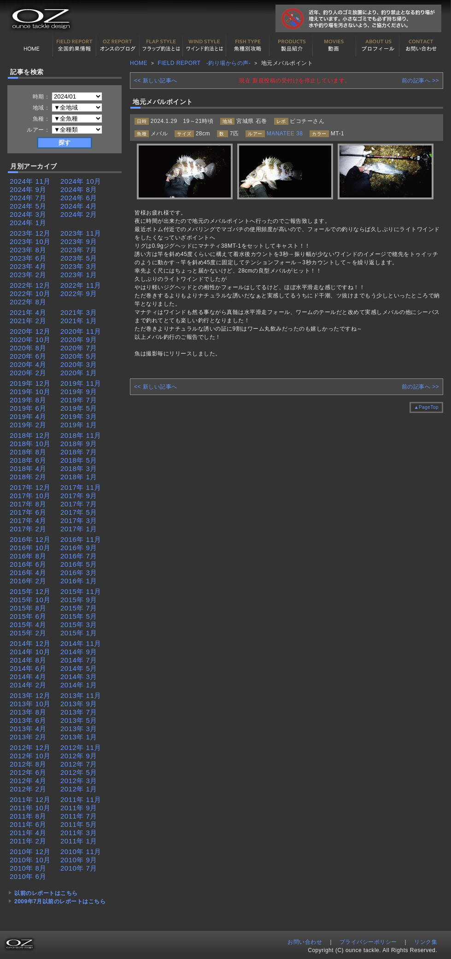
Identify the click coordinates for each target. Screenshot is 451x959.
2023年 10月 (30, 241)
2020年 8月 (28, 348)
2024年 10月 (80, 181)
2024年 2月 (78, 214)
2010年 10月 (30, 860)
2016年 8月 (28, 556)
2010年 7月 (78, 868)
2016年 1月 (78, 581)
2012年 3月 (78, 781)
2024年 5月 (28, 206)
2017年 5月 (78, 512)
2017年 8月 (28, 504)
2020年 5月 (78, 356)
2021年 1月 (78, 321)
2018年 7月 (78, 452)
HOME (31, 45)
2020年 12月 (30, 331)
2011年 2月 (28, 841)
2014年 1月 (78, 685)
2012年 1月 (78, 789)
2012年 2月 (28, 789)
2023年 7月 (78, 250)
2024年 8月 (78, 189)
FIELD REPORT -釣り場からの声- (204, 63)
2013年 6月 (28, 720)
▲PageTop (426, 407)
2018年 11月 (80, 435)
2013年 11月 (80, 695)
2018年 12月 (30, 435)
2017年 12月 (30, 487)
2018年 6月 (28, 460)
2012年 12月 (30, 747)
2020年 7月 (78, 348)
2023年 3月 (78, 266)
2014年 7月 (78, 660)
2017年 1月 (78, 529)
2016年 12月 (30, 539)
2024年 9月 (28, 189)
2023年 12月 (30, 233)
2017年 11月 (80, 487)
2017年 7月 (78, 504)
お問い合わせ (421, 45)
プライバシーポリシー (368, 942)
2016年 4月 (28, 572)
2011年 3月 (78, 833)
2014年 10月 (30, 652)
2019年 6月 (28, 408)
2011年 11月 (80, 799)
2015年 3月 (78, 624)
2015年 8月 (28, 608)
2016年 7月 (78, 556)
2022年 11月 (80, 285)
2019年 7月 (78, 400)
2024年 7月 (28, 198)
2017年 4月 (28, 520)
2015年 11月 (80, 591)
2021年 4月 (28, 312)
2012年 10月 (30, 756)
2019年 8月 (28, 400)
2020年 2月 (28, 373)
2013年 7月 (78, 712)
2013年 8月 (28, 712)
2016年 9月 (78, 548)
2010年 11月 (80, 851)
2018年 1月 (78, 477)
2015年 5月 (78, 616)
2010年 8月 (28, 868)
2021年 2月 (28, 321)
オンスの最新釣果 (118, 45)
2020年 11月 (80, 331)
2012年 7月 (78, 764)
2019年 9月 (78, 391)
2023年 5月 (78, 258)
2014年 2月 (28, 685)
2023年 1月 (78, 275)
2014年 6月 (28, 668)
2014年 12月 (30, 643)
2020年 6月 (28, 356)
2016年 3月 (78, 572)
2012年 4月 (28, 781)
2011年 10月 (30, 808)
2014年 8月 (28, 660)
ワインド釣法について (204, 45)
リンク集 (425, 942)
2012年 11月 (80, 747)
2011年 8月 (28, 816)
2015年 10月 (30, 600)
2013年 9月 (78, 704)
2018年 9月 (78, 444)
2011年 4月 (28, 833)
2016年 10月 (30, 548)
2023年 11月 (80, 233)
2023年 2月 (28, 275)
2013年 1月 (78, 737)
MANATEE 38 (285, 133)
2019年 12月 (30, 383)
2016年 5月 (78, 564)
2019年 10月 (30, 391)
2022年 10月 (30, 293)
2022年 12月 (30, 285)
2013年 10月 (30, 704)
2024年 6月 (78, 198)
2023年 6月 (28, 258)
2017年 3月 (78, 520)
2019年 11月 (80, 383)
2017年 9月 (78, 496)
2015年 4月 (28, 624)
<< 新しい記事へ (155, 80)
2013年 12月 (30, 695)
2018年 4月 (28, 468)
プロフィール (377, 45)
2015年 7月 (78, 608)
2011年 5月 (78, 824)
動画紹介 (334, 45)
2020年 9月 (78, 339)
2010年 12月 (30, 851)
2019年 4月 (28, 416)
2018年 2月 (28, 477)
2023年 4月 (28, 266)
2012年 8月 (28, 764)
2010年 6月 (28, 876)
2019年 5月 (78, 408)
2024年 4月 (78, 206)
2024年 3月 (28, 214)
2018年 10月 (30, 444)
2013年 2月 (28, 737)
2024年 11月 (30, 181)
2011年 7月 (78, 816)
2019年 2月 (28, 425)
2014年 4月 (28, 676)
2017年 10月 (30, 496)
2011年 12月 (30, 799)
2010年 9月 (78, 860)
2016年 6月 (28, 564)
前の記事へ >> (420, 80)
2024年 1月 (28, 223)
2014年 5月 (78, 668)
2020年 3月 (78, 364)
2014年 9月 (78, 652)
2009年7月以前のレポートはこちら (59, 901)
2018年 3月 (78, 468)
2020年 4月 (28, 364)
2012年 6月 (28, 772)
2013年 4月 (28, 728)
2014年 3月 (78, 676)
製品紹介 (291, 45)
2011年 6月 (28, 824)
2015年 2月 (28, 633)
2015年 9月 (78, 600)
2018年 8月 (28, 452)
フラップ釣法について (161, 45)
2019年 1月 (78, 425)
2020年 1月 (78, 373)
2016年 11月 (80, 539)
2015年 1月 (78, 633)
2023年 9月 (78, 241)
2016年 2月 (28, 581)
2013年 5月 (78, 720)
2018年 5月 (78, 460)
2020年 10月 (30, 339)
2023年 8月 (28, 250)
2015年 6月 (28, 616)
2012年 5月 (78, 772)
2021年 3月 (78, 312)
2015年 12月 (30, 591)
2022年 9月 (78, 293)
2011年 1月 (78, 841)
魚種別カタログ (247, 45)
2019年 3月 (78, 416)
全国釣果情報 (74, 45)
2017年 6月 (28, 512)
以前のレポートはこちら (46, 893)
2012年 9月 (78, 756)
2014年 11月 (80, 643)
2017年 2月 (28, 529)
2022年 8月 (28, 302)
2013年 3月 (78, 728)
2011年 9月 (78, 808)
